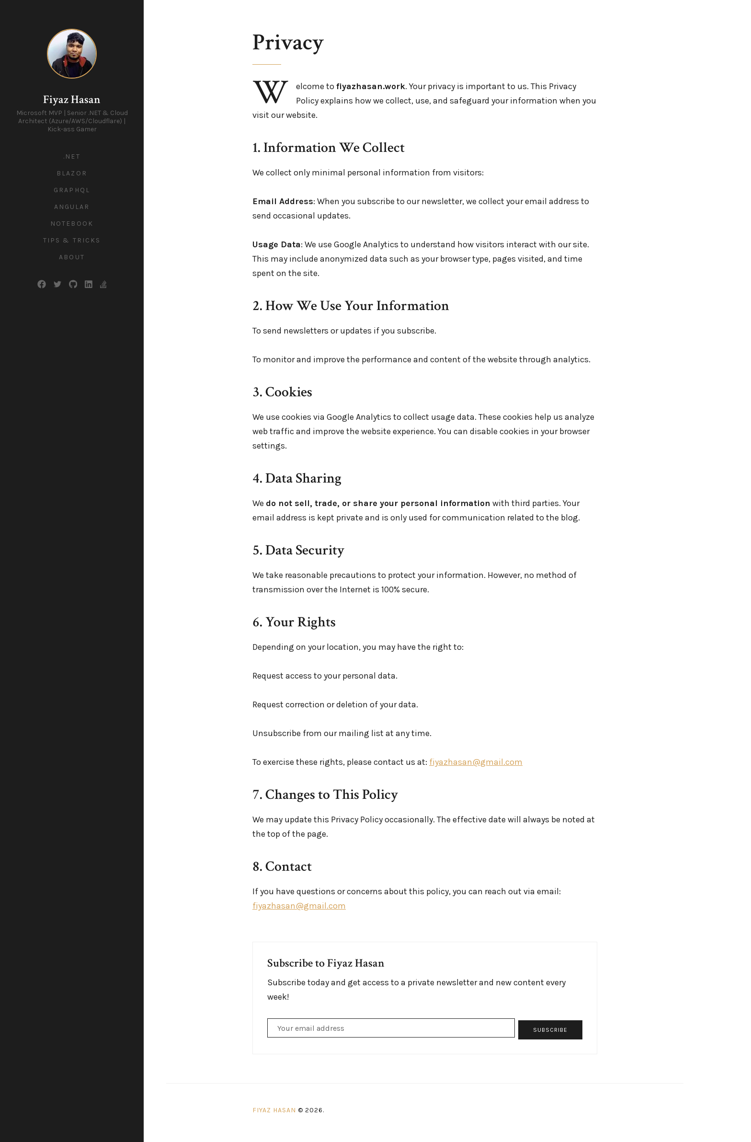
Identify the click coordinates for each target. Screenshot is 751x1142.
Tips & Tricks (72, 240)
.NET (71, 156)
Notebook (71, 223)
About (72, 257)
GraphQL (72, 190)
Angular (72, 207)
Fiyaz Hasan (72, 99)
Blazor (72, 173)
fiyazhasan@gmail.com (476, 762)
